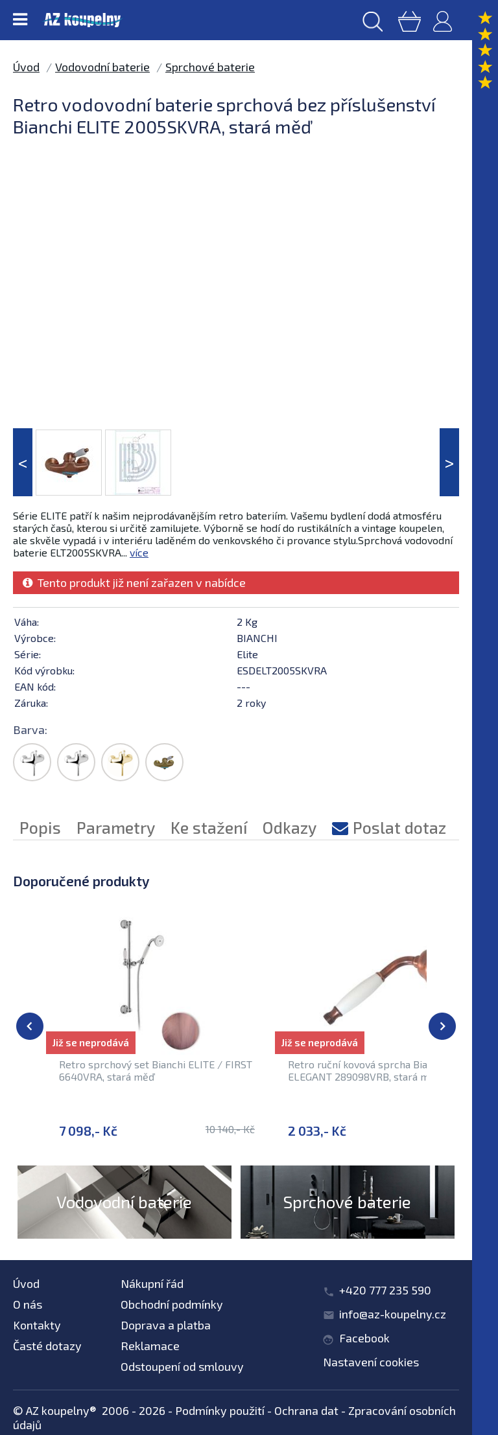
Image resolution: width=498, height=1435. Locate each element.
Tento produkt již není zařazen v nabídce (134, 582)
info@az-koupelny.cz (392, 1314)
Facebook (364, 1338)
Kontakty (37, 1325)
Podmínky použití (220, 1410)
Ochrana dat (306, 1410)
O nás (27, 1304)
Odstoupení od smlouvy (182, 1366)
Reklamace (150, 1345)
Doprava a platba (166, 1325)
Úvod (26, 67)
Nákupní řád (152, 1283)
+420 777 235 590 (385, 1290)
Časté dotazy (47, 1345)
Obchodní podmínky (172, 1304)
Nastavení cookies (371, 1362)
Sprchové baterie (210, 67)
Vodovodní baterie (102, 67)
